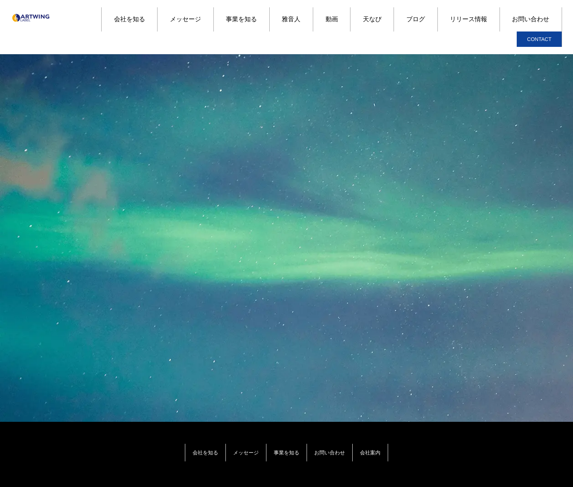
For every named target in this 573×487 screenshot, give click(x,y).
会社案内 (370, 453)
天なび (372, 19)
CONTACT (539, 39)
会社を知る (129, 19)
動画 (332, 19)
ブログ (415, 19)
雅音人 (291, 19)
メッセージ (185, 19)
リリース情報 (468, 19)
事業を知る (241, 19)
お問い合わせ (530, 19)
